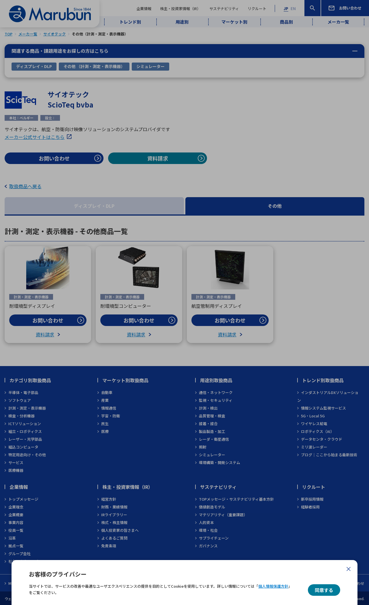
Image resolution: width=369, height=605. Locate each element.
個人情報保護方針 (273, 586)
